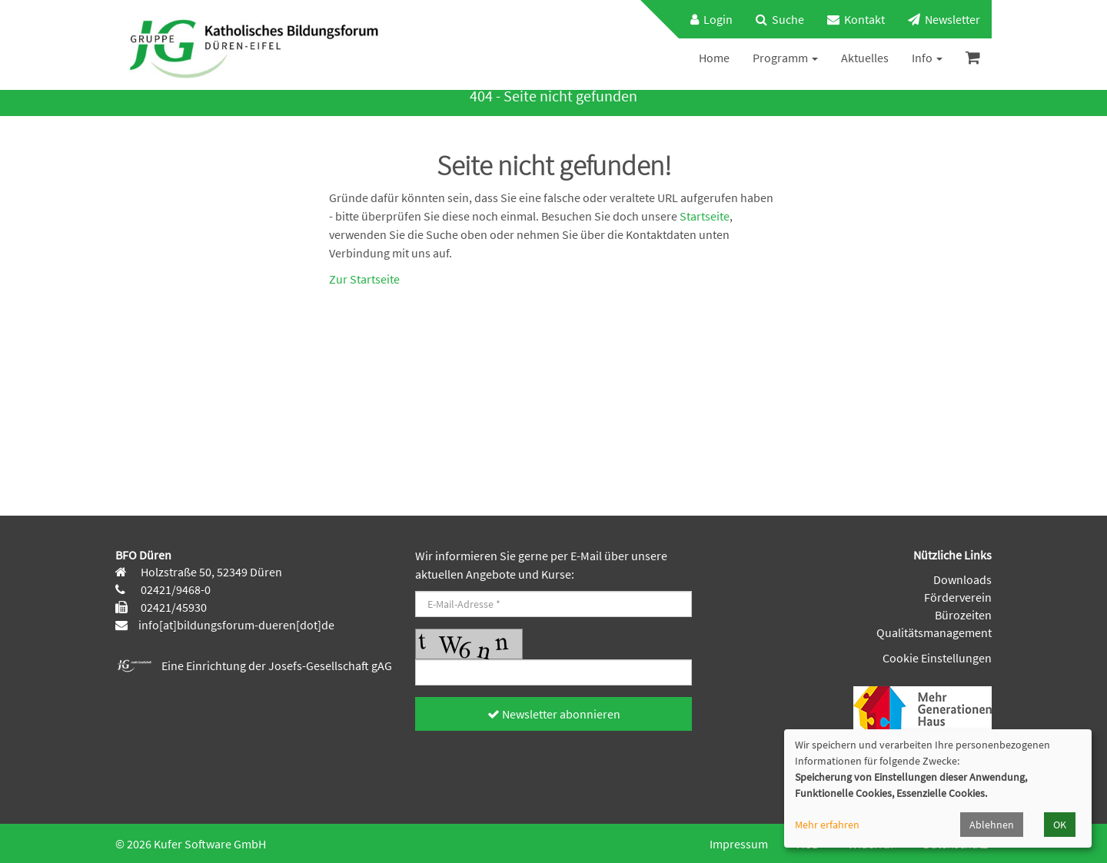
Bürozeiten (963, 614)
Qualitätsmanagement (934, 632)
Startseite (705, 216)
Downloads (962, 579)
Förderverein (958, 597)
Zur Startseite (364, 279)
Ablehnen (991, 824)
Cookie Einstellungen (937, 658)
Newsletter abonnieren (553, 714)
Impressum (739, 843)
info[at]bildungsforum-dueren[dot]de (236, 624)
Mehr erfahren (827, 824)
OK (1059, 824)
